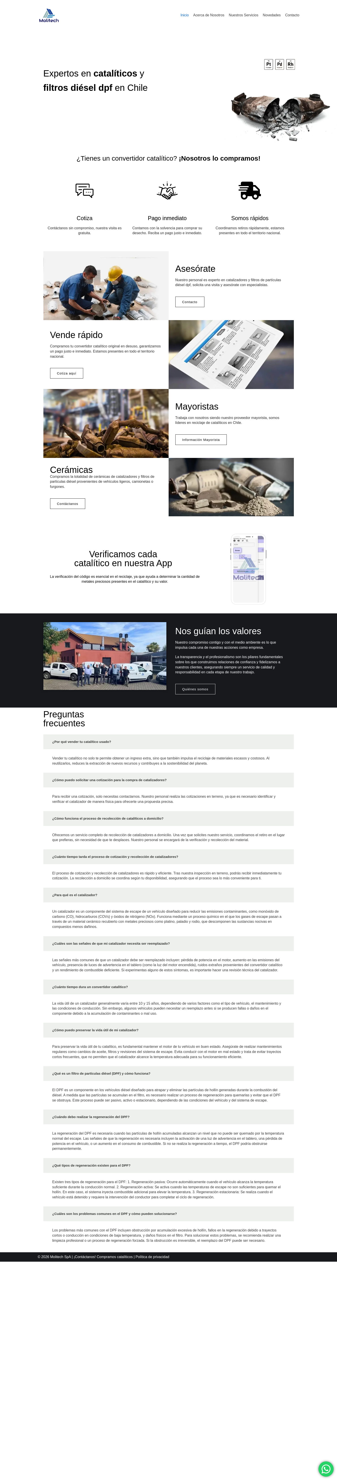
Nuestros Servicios (243, 15)
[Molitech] (49, 15)
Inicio (183, 15)
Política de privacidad (154, 1475)
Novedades (272, 15)
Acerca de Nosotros (208, 15)
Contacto (292, 15)
